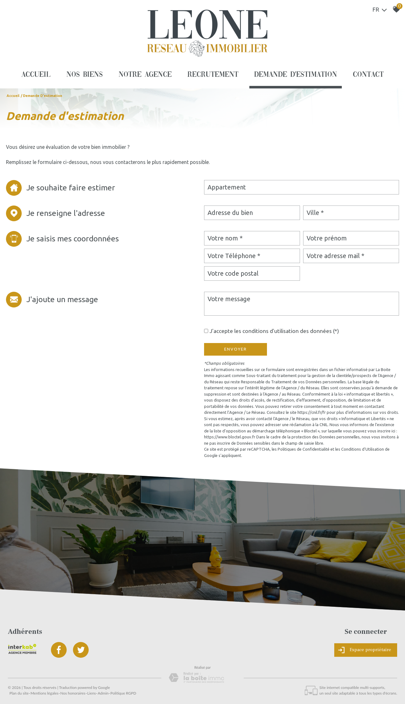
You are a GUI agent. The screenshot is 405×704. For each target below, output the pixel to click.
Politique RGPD (123, 693)
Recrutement (212, 74)
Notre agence (145, 74)
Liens (91, 693)
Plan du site (19, 693)
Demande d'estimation (295, 74)
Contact (368, 74)
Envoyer (235, 349)
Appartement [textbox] (227, 187)
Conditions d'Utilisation (362, 449)
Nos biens (84, 74)
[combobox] (301, 187)
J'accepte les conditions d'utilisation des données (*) (274, 331)
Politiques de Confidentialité (304, 449)
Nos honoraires (73, 693)
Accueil (36, 74)
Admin (103, 693)
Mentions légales (44, 693)
